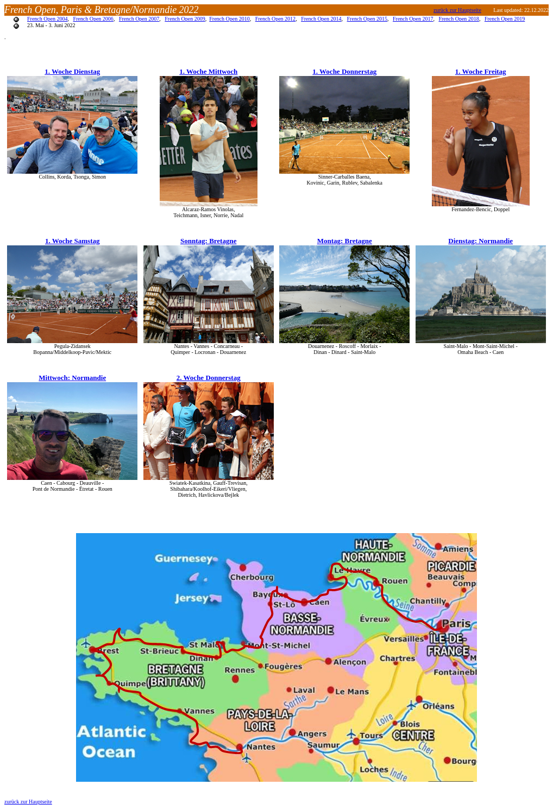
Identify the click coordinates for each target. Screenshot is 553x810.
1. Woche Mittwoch (208, 71)
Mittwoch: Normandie (72, 378)
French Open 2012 (275, 19)
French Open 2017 (413, 19)
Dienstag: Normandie (480, 241)
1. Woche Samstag (72, 241)
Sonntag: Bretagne (208, 241)
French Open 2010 (229, 19)
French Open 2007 (139, 19)
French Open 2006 (93, 19)
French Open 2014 (321, 19)
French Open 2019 (505, 19)
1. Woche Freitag (480, 71)
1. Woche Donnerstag (344, 71)
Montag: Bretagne (344, 241)
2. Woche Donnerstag (209, 378)
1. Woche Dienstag (72, 71)
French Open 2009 (185, 19)
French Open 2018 (458, 19)
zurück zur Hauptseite (28, 802)
